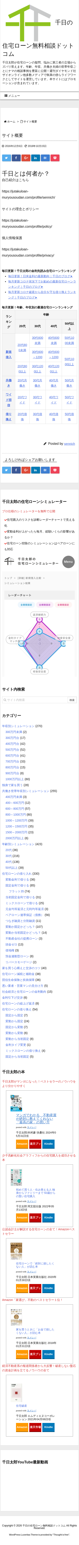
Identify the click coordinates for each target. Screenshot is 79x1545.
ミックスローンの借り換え (23, 1050)
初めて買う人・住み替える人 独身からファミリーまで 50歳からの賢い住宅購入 (35, 1193)
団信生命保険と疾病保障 (18, 980)
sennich (69, 443)
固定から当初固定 (17, 1056)
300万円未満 (13, 732)
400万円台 (12, 743)
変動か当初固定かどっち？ (23, 932)
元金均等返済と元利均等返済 (24, 909)
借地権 (9, 950)
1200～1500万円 (16, 826)
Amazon (22, 1143)
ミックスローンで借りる (21, 903)
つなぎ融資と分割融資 (20, 920)
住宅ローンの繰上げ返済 (18, 1003)
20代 (8, 850)
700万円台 (12, 761)
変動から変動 (14, 1033)
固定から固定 (14, 1015)
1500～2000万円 (16, 832)
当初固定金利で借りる (20, 897)
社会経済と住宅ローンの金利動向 (24, 991)
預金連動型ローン (17, 956)
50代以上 (11, 867)
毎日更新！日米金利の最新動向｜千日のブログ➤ (40, 276)
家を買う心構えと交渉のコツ (21, 968)
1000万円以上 (14, 779)
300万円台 (12, 738)
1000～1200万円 (16, 820)
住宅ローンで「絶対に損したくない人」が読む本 (35, 1265)
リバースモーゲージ (18, 962)
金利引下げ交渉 (12, 997)
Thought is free (61, 1534)
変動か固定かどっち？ (20, 926)
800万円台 (12, 767)
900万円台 (12, 773)
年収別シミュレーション (18, 726)
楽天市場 (35, 1427)
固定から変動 (14, 1027)
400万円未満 (13, 797)
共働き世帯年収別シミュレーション (25, 791)
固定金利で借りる (17, 885)
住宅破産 (21, 1405)
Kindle (48, 1143)
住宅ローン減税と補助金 (18, 974)
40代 (8, 861)
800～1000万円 (15, 814)
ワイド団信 (9, 400)
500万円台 (12, 749)
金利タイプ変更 (15, 1044)
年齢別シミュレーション (18, 844)
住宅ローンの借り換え (17, 1009)
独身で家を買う (12, 785)
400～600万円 (14, 802)
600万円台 (12, 755)
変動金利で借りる (17, 879)
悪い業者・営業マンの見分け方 (22, 985)
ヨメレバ (31, 1127)
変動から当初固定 (17, 1039)
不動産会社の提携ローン (21, 938)
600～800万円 (14, 808)
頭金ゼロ (11, 944)
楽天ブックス (35, 1145)
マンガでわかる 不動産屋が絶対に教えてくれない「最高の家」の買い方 (36, 1118)
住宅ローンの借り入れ (17, 873)
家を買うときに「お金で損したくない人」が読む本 (35, 1331)
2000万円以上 (14, 838)
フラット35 (16, 891)
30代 (8, 856)
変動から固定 (14, 1021)
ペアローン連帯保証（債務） (24, 915)
